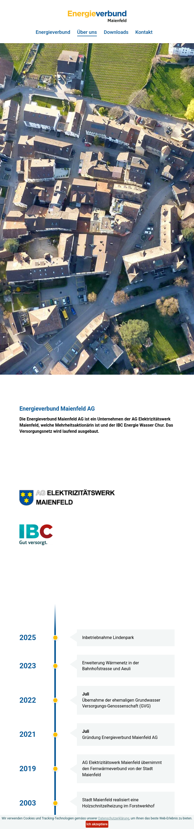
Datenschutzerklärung (113, 818)
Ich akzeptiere (97, 824)
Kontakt (143, 32)
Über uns (87, 32)
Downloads (116, 32)
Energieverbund (53, 32)
